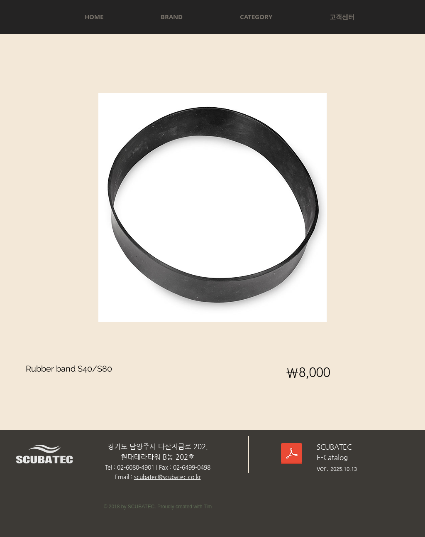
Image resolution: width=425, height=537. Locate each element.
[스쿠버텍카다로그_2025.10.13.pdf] (291, 455)
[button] (171, 17)
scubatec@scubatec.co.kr (167, 476)
